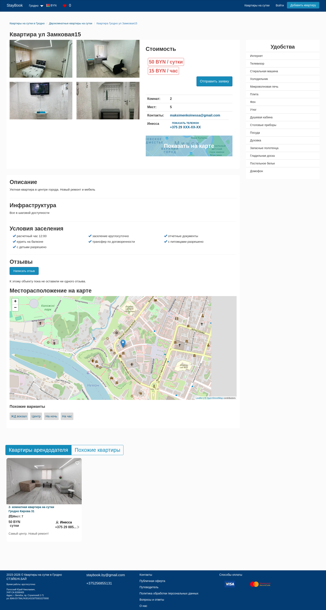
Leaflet (199, 398)
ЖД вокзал (19, 416)
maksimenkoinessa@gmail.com (195, 115)
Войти (280, 5)
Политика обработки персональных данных (169, 593)
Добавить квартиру (303, 5)
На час (67, 416)
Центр (36, 416)
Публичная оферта (152, 581)
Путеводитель (149, 587)
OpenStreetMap (215, 398)
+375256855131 (99, 583)
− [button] (15, 308)
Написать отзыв (24, 271)
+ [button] (15, 302)
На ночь (51, 416)
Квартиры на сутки (256, 5)
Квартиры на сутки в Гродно (43, 574)
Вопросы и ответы (152, 599)
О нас (143, 606)
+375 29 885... (67, 527)
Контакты (146, 574)
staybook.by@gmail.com (105, 575)
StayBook (15, 5)
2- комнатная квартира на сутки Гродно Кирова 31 (31, 509)
